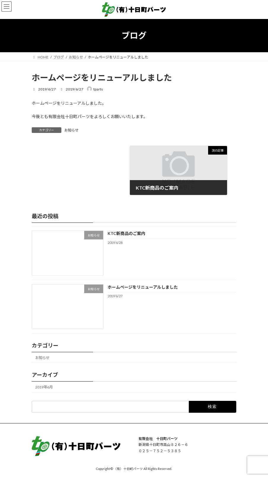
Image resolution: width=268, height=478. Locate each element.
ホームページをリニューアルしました (143, 286)
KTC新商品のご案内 (126, 233)
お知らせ (71, 130)
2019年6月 (44, 387)
